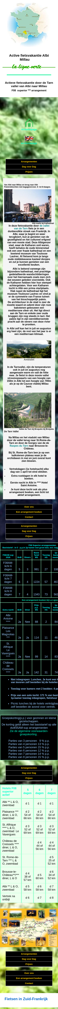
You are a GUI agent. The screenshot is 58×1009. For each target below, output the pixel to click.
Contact (29, 517)
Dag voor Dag (29, 166)
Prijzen (29, 172)
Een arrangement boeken (29, 512)
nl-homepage (29, 129)
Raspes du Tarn (19, 445)
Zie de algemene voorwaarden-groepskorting (29, 733)
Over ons (29, 507)
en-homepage (29, 143)
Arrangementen (29, 161)
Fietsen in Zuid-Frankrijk (26, 999)
